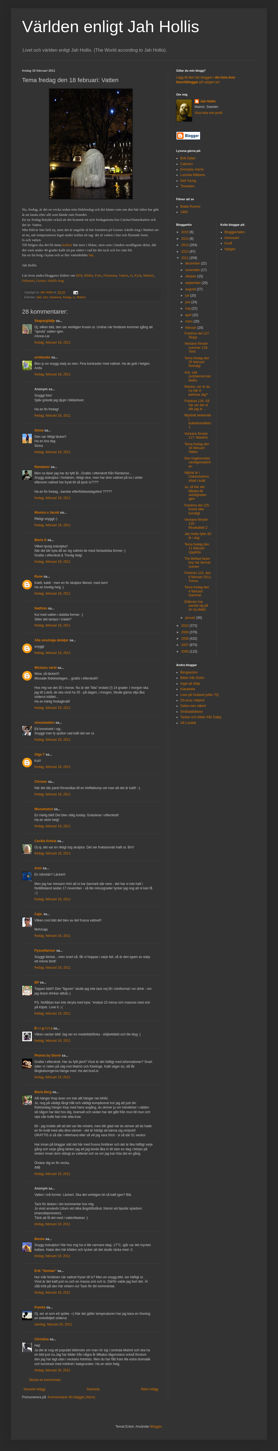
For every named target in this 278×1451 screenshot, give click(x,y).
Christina (41, 1339)
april (188, 315)
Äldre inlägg (149, 1389)
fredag (67, 297)
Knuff (228, 243)
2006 (185, 651)
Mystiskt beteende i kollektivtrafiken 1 (197, 421)
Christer (40, 782)
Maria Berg (42, 1092)
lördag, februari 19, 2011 (52, 1077)
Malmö (148, 275)
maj (188, 308)
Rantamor (42, 467)
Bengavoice (189, 672)
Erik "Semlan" (45, 1271)
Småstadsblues (191, 712)
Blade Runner (190, 206)
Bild (79, 275)
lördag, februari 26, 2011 (52, 1370)
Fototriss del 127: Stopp (197, 335)
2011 (185, 258)
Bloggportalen (235, 232)
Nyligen (230, 249)
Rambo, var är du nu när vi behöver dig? (197, 391)
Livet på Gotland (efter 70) (199, 695)
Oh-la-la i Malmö (192, 700)
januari (190, 618)
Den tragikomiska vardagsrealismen (197, 462)
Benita (39, 1239)
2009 (185, 632)
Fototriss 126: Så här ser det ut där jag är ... (196, 405)
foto (45, 297)
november (193, 270)
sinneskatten (44, 723)
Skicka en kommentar (45, 1380)
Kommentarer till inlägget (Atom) (71, 1397)
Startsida (92, 1389)
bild (39, 297)
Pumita (39, 1307)
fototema (55, 297)
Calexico (186, 164)
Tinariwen (187, 186)
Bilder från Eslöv (192, 678)
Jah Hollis (208, 101)
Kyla (137, 275)
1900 (184, 212)
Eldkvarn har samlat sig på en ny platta (196, 606)
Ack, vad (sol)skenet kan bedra (197, 376)
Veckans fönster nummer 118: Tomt (196, 347)
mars (189, 321)
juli (187, 295)
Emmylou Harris (192, 169)
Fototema (110, 275)
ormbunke (42, 357)
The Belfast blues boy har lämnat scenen (197, 563)
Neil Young (188, 181)
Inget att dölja (190, 684)
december (193, 263)
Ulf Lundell (188, 723)
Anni (38, 868)
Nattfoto (40, 608)
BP (36, 982)
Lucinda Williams (192, 175)
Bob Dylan (187, 158)
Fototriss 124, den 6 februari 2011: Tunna (198, 577)
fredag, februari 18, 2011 (52, 342)
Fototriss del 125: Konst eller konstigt (197, 509)
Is (131, 275)
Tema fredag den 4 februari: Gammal (196, 591)
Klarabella (187, 689)
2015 (185, 232)
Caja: (38, 914)
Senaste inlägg (34, 1389)
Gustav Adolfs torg (50, 280)
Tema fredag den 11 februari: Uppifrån (196, 548)
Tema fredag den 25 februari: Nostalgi (196, 362)
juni (188, 302)
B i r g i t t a (43, 1028)
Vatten (123, 275)
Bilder (88, 275)
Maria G (40, 540)
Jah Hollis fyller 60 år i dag (197, 536)
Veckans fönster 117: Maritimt (196, 435)
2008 (185, 638)
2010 (185, 626)
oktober (191, 276)
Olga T (39, 754)
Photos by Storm (47, 1055)
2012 (185, 252)
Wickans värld (45, 668)
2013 (185, 245)
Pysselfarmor (44, 951)
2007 (185, 645)
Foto (98, 275)
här (91, 255)
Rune (38, 576)
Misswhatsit (43, 809)
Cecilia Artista (45, 841)
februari (191, 328)
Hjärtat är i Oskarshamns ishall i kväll (196, 477)
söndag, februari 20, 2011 (53, 1324)
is (74, 297)
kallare (67, 245)
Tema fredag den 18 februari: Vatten (196, 448)
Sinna (38, 430)
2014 (185, 239)
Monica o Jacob (46, 512)
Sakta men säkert (193, 706)
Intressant (232, 238)
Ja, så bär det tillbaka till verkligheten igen (195, 493)
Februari (28, 280)
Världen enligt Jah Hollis (110, 26)
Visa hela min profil (208, 113)
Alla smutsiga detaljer (51, 640)
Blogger (156, 1426)
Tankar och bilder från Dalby (200, 717)
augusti (191, 289)
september (193, 283)
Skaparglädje (44, 321)
